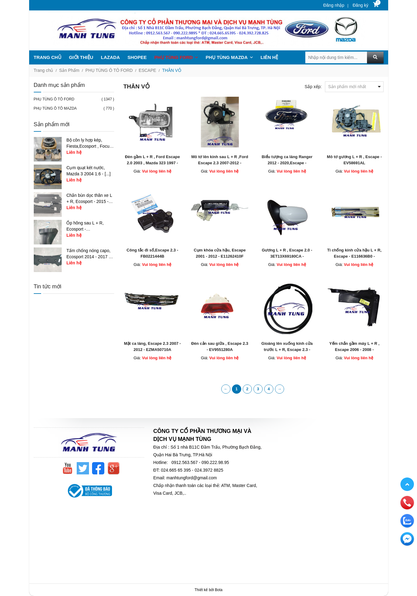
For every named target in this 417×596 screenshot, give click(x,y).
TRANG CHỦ (47, 57)
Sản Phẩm (69, 70)
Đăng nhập (333, 5)
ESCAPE (147, 70)
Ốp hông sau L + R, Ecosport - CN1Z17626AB (84, 229)
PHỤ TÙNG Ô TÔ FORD (109, 70)
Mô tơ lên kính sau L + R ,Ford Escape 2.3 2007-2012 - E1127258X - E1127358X (219, 162)
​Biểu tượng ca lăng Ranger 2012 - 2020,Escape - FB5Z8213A (287, 162)
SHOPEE (137, 57)
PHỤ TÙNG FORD (176, 57)
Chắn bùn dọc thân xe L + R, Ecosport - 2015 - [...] (89, 201)
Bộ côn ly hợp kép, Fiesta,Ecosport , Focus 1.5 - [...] (88, 146)
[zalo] (407, 520)
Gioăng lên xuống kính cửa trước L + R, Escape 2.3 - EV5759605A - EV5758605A (287, 349)
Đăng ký (359, 5)
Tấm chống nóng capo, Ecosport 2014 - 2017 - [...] (88, 256)
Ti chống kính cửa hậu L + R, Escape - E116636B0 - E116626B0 (354, 256)
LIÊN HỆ (269, 57)
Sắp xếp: (313, 86)
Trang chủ (43, 70)
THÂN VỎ (171, 70)
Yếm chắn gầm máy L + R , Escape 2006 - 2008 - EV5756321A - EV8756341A (354, 349)
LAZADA (110, 57)
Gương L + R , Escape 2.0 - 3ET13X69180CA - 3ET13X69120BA (287, 256)
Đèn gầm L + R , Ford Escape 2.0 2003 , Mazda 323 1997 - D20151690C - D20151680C (152, 162)
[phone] (407, 502)
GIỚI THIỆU (81, 57)
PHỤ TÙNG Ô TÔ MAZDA (55, 108)
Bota (218, 590)
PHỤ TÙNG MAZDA (229, 57)
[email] (407, 538)
